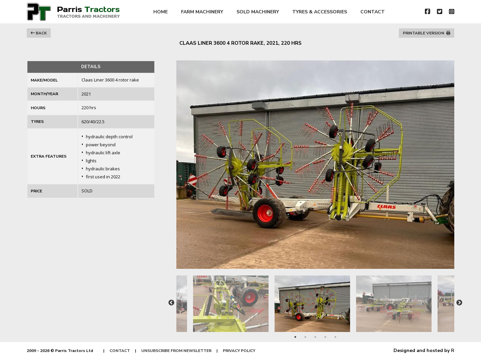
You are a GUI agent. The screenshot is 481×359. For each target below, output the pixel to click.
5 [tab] (335, 337)
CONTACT (372, 12)
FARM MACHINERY (202, 12)
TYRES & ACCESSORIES (319, 12)
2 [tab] (305, 337)
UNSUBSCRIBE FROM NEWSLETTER (176, 350)
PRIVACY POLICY (239, 350)
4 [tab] (325, 337)
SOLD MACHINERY (257, 12)
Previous (171, 303)
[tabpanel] (315, 300)
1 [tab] (295, 337)
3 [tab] (315, 337)
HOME (160, 12)
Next (459, 303)
